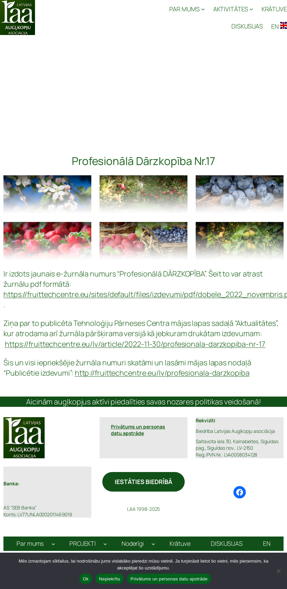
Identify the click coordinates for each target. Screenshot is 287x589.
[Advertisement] (143, 86)
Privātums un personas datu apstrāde (169, 578)
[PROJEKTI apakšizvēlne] (105, 544)
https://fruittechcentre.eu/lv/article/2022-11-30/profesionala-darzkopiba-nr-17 (135, 344)
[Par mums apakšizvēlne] (53, 544)
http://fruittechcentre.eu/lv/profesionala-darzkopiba (162, 373)
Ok (86, 578)
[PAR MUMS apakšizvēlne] (187, 9)
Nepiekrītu (109, 578)
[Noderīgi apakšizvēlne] (153, 544)
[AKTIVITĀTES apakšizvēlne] (233, 9)
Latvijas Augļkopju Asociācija (74, 17)
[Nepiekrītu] (278, 570)
